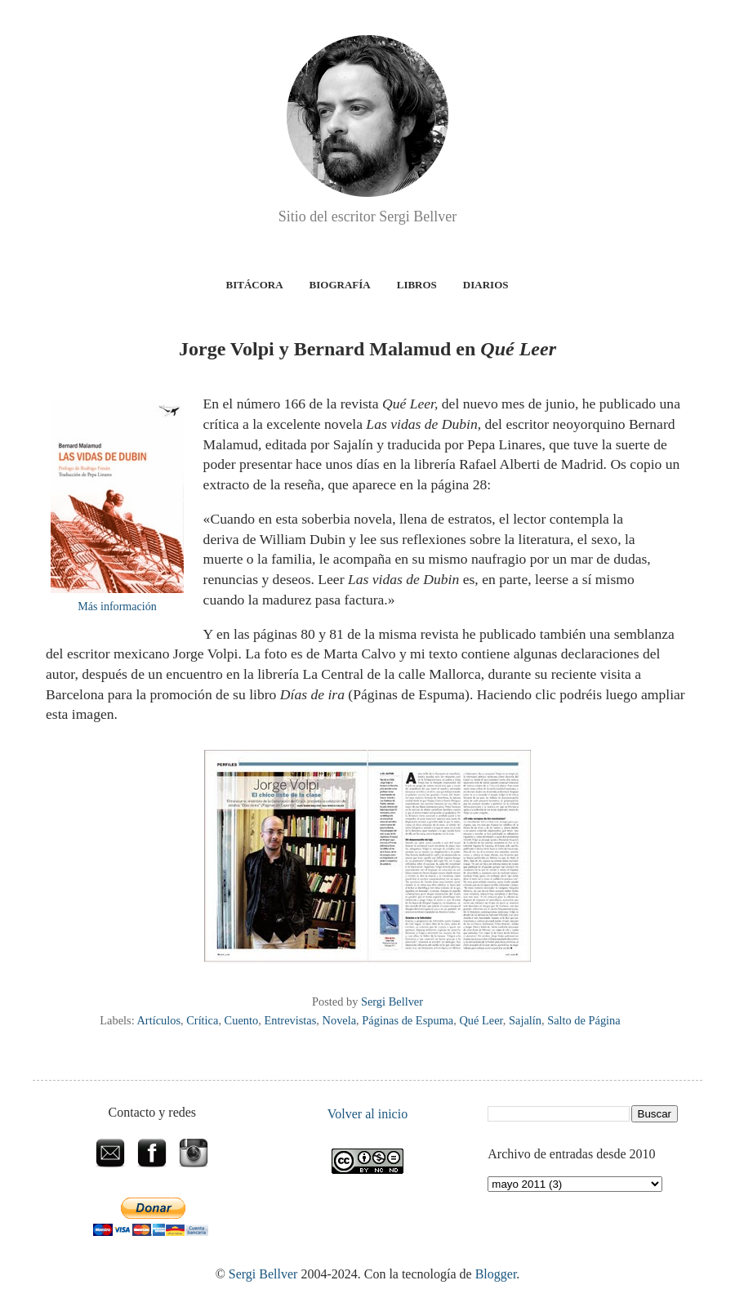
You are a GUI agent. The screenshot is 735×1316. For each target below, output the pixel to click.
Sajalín (525, 1020)
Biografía (340, 285)
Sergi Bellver (263, 1274)
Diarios (486, 285)
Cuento (242, 1020)
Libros (417, 285)
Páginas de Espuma (407, 1020)
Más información (117, 606)
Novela (340, 1020)
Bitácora (254, 285)
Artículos (158, 1020)
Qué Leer (480, 1020)
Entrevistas (290, 1020)
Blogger (496, 1274)
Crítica (202, 1020)
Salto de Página (584, 1020)
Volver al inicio (367, 1114)
